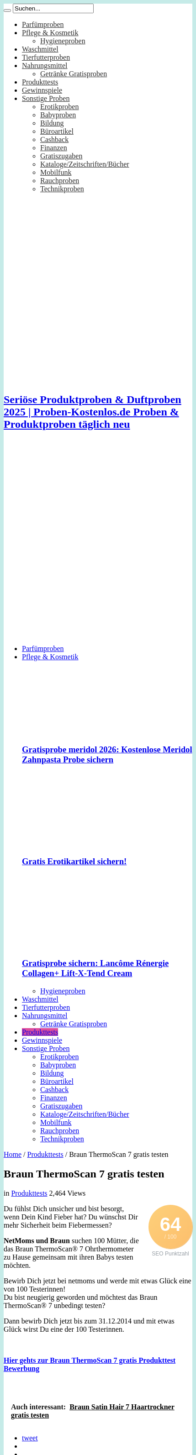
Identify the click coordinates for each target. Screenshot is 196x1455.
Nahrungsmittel (45, 65)
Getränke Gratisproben (73, 74)
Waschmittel (40, 49)
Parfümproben (43, 24)
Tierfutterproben (46, 57)
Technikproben (62, 189)
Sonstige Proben (45, 98)
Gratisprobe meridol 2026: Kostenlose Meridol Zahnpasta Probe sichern (107, 754)
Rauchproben (59, 180)
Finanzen (53, 148)
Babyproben (58, 115)
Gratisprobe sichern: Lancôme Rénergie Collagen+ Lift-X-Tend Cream (95, 968)
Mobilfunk (55, 172)
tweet (30, 1438)
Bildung (52, 123)
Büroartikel (57, 131)
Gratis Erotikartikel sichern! (74, 861)
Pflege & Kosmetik (50, 33)
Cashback (54, 139)
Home (12, 1154)
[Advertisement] (92, 544)
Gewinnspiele (42, 90)
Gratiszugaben (61, 156)
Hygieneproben (62, 41)
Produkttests (40, 82)
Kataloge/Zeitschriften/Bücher (84, 164)
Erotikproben (59, 106)
